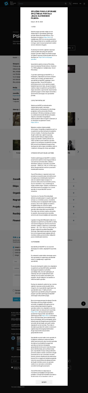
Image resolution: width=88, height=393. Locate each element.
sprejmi (44, 382)
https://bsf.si (47, 37)
